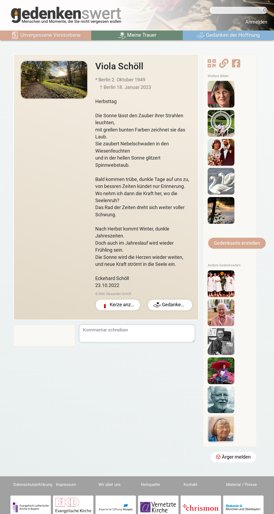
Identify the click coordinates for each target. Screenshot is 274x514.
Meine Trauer (137, 35)
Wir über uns (109, 484)
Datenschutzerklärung (32, 484)
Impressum (66, 484)
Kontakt (190, 484)
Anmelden (256, 22)
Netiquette (150, 484)
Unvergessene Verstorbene (46, 35)
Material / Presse (241, 484)
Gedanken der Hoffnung (228, 35)
